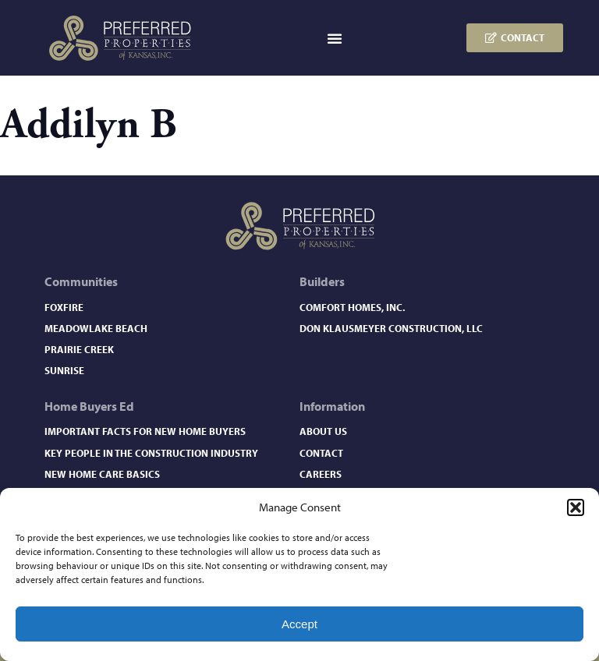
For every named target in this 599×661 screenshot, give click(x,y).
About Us (323, 431)
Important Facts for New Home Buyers (145, 431)
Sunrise (64, 370)
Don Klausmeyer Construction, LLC (391, 328)
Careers (321, 474)
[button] (575, 507)
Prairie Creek (79, 349)
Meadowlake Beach (95, 328)
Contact (321, 453)
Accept (299, 624)
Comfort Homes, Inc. (352, 307)
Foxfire (63, 307)
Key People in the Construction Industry (151, 453)
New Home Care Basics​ (102, 474)
